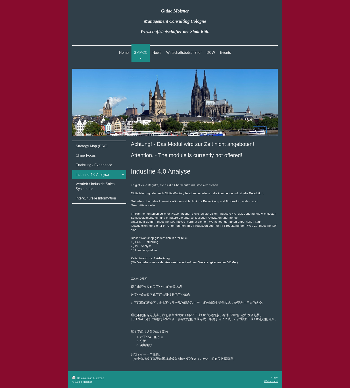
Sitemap (99, 377)
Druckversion (82, 377)
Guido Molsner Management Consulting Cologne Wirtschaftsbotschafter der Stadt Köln (175, 21)
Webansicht (271, 381)
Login (274, 377)
